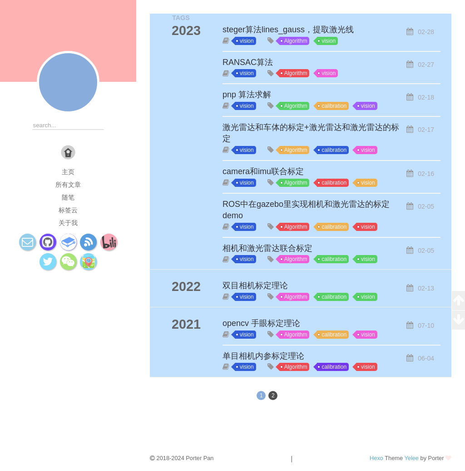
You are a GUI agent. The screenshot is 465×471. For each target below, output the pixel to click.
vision (247, 41)
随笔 (68, 197)
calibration (334, 106)
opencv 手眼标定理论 (261, 323)
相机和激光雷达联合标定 (267, 248)
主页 (68, 171)
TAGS (181, 17)
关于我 (68, 222)
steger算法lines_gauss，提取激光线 (288, 29)
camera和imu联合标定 (263, 171)
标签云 (68, 210)
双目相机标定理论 (255, 285)
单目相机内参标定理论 (263, 356)
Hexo (376, 458)
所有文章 (68, 184)
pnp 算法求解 (247, 94)
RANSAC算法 (248, 62)
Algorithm (295, 41)
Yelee (411, 458)
